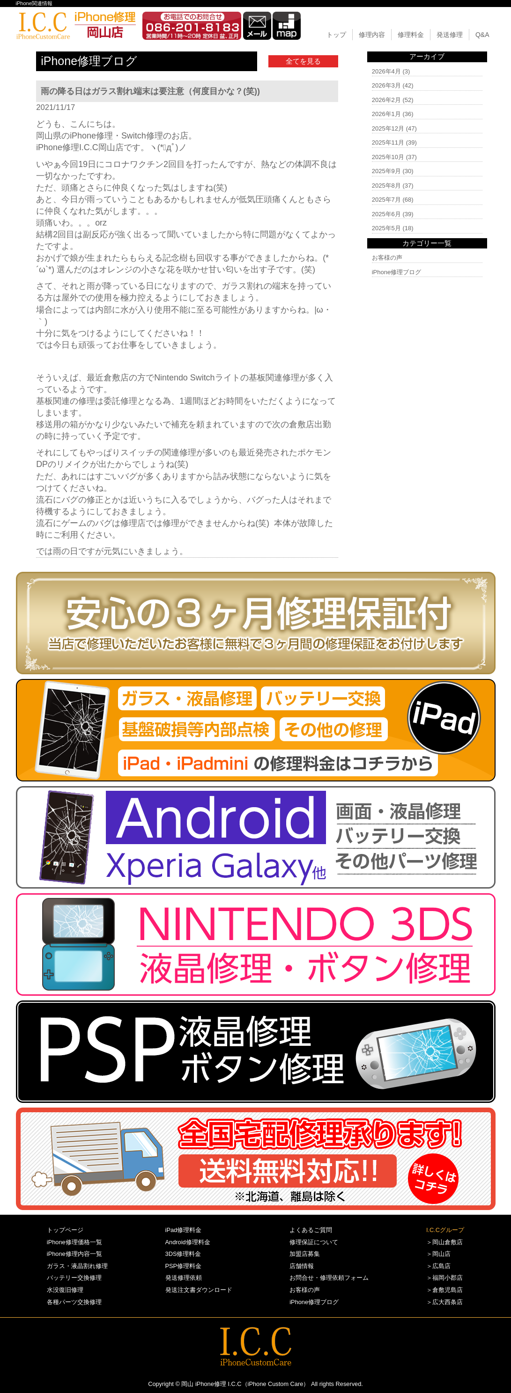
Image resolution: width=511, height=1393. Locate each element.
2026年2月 (386, 99)
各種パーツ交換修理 (74, 1301)
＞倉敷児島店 (444, 1289)
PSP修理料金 (183, 1265)
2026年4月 (386, 71)
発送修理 (450, 34)
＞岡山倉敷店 (444, 1242)
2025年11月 (388, 142)
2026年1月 (386, 113)
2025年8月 (386, 185)
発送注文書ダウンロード (198, 1289)
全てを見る (303, 61)
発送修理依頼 (183, 1277)
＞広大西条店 (444, 1301)
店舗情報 (301, 1265)
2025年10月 (388, 156)
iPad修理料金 (183, 1229)
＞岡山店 (438, 1253)
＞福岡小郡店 (444, 1277)
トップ (336, 34)
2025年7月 (386, 199)
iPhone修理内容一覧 (74, 1253)
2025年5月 (386, 228)
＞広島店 (438, 1265)
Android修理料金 (187, 1242)
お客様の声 (387, 257)
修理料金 (411, 34)
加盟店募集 (304, 1253)
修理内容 (372, 34)
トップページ (65, 1229)
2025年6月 (386, 214)
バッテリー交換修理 (74, 1277)
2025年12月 (388, 128)
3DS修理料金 (183, 1253)
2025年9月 (386, 171)
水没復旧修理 (65, 1289)
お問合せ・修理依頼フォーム (329, 1277)
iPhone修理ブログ (396, 272)
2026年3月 (386, 85)
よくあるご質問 (310, 1229)
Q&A (482, 34)
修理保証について (313, 1242)
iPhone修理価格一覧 (74, 1242)
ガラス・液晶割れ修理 (77, 1265)
